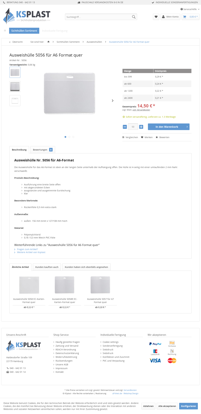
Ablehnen (148, 406)
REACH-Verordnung (66, 349)
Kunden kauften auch (46, 267)
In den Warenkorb (172, 126)
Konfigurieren (188, 406)
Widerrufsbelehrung (66, 356)
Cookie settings (111, 341)
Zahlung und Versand (67, 345)
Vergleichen (130, 137)
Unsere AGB (62, 364)
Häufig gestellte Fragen (68, 341)
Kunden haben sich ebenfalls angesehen (86, 267)
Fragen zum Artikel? (26, 249)
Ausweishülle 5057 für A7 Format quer (100, 300)
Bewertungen (43, 149)
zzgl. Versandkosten (141, 109)
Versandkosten (130, 390)
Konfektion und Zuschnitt (116, 356)
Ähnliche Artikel (20, 267)
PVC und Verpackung (114, 360)
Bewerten (162, 137)
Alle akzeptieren (167, 406)
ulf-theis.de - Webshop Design (125, 393)
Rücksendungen (64, 360)
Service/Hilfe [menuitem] (189, 9)
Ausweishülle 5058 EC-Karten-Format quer (29, 300)
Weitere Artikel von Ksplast (29, 252)
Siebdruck (108, 349)
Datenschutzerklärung (67, 353)
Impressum (62, 368)
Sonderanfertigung (113, 345)
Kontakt (60, 371)
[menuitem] (101, 17)
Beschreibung (19, 149)
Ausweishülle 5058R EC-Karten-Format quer (64, 300)
